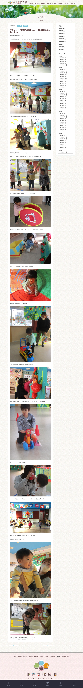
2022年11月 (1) (63, 93)
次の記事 (48, 646)
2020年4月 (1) (63, 147)
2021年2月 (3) (63, 129)
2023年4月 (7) (63, 83)
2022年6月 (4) (63, 102)
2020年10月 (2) (63, 138)
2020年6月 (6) (63, 146)
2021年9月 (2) (63, 118)
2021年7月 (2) (63, 122)
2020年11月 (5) (63, 137)
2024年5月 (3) (63, 57)
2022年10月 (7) (63, 94)
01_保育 (19, 25)
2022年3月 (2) (63, 107)
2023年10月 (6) (63, 72)
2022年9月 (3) (63, 96)
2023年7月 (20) (63, 78)
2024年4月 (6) (63, 59)
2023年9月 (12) (63, 74)
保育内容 (20, 658)
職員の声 (36, 658)
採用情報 (46, 658)
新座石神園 (25, 25)
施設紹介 (31, 658)
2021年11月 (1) (63, 115)
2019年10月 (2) (63, 152)
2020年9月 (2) (63, 140)
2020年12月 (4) (63, 135)
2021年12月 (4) (63, 113)
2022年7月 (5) (63, 100)
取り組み (41, 658)
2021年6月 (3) (63, 123)
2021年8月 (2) (63, 120)
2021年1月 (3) (63, 131)
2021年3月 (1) (63, 127)
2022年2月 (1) (63, 109)
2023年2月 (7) (63, 85)
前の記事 (13, 646)
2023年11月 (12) (63, 71)
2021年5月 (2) (63, 125)
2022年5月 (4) (63, 103)
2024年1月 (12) (63, 65)
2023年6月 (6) (63, 80)
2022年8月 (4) (63, 98)
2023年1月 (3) (63, 87)
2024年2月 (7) (63, 63)
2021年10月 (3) (63, 117)
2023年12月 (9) (63, 69)
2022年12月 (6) (63, 91)
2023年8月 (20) (63, 76)
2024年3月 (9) (63, 61)
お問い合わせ (52, 658)
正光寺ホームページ (65, 658)
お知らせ (58, 658)
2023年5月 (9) (63, 81)
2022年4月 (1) (63, 105)
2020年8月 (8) (63, 142)
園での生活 (25, 658)
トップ (15, 658)
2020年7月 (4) (63, 144)
